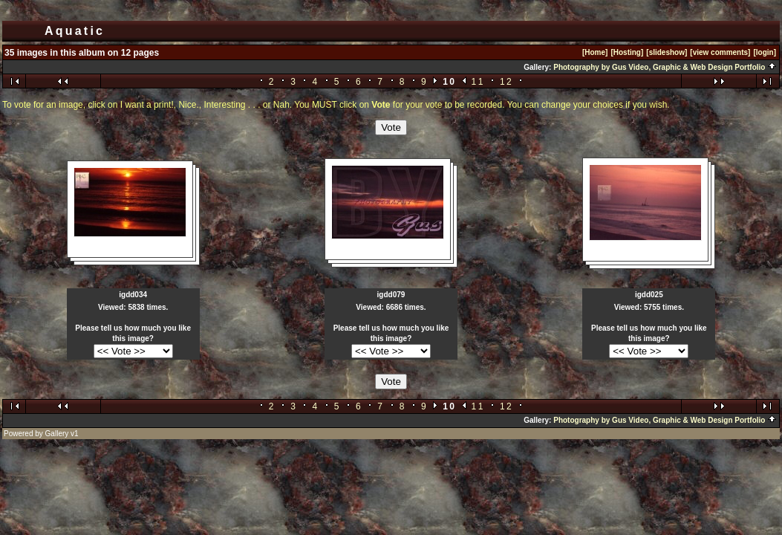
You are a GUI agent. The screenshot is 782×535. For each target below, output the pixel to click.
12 (506, 82)
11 (478, 82)
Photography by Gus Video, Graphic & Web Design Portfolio (665, 67)
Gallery (57, 433)
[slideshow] (666, 52)
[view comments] (720, 52)
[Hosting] (626, 52)
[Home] (594, 52)
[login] (764, 52)
